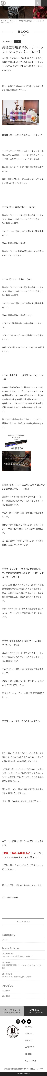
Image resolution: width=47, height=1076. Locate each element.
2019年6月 (6, 997)
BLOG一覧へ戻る (23, 923)
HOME (3, 21)
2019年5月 (6, 1003)
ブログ (4, 947)
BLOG (12, 21)
